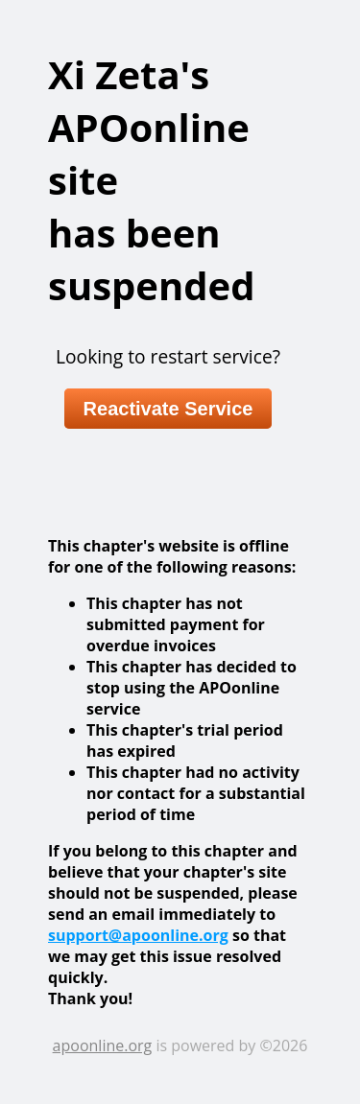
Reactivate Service (168, 408)
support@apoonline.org (138, 935)
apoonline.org (103, 1045)
